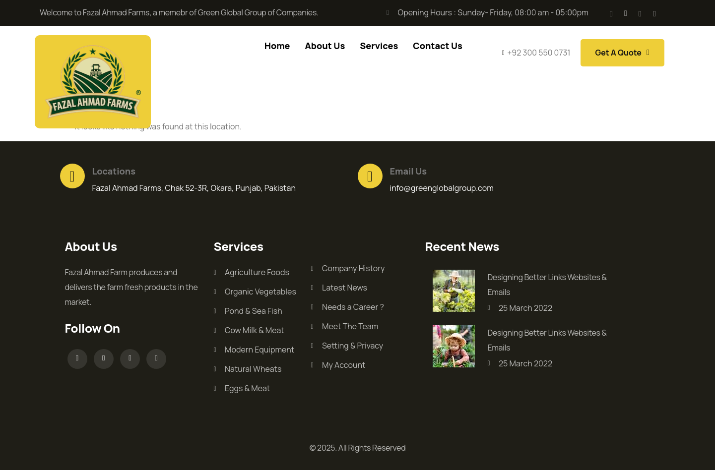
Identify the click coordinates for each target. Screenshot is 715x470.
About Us (325, 46)
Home (277, 46)
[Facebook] (611, 13)
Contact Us (437, 46)
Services (379, 46)
